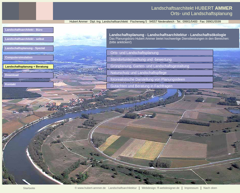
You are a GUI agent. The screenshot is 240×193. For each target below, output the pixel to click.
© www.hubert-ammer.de (90, 187)
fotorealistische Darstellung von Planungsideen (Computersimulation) (148, 79)
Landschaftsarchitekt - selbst (24, 38)
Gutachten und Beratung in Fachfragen (141, 86)
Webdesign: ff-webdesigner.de (161, 187)
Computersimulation (18, 57)
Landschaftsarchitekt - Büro (23, 29)
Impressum (191, 187)
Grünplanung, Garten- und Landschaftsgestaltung (150, 66)
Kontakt (10, 84)
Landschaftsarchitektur (122, 187)
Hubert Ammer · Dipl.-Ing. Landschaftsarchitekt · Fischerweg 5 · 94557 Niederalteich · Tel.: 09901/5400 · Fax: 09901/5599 (145, 21)
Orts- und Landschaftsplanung (135, 53)
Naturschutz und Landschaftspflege (139, 73)
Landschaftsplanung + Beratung (26, 66)
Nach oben (210, 187)
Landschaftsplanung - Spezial (25, 48)
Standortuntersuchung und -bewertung (141, 59)
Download (12, 75)
